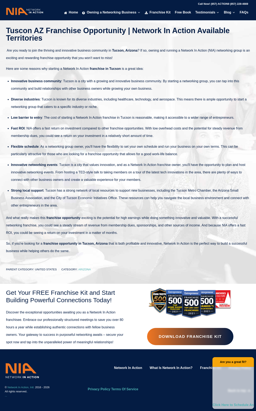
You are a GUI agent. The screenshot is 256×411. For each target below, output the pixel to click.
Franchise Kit (210, 368)
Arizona (84, 269)
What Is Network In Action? (171, 368)
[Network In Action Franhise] (22, 370)
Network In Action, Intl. (21, 387)
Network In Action (128, 368)
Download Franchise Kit (190, 336)
